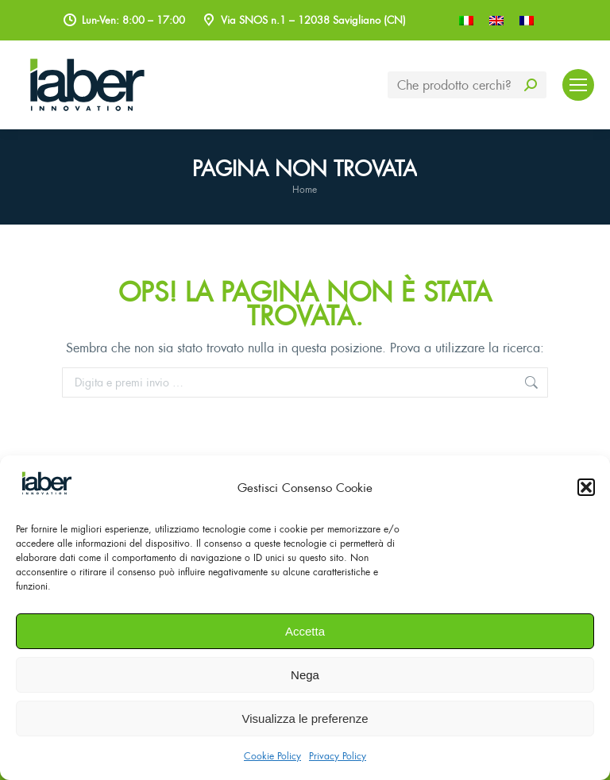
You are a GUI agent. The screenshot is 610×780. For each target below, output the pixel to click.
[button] (586, 487)
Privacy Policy (337, 756)
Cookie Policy (272, 756)
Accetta (305, 631)
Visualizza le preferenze (305, 718)
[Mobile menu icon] (578, 85)
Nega (305, 675)
